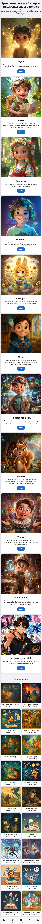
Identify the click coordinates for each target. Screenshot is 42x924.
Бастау (21, 71)
